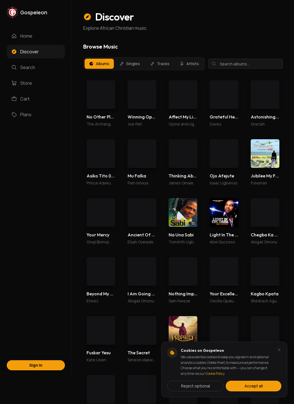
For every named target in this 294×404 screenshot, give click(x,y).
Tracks (159, 63)
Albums (99, 63)
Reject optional (195, 386)
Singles (129, 63)
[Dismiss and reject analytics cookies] (279, 349)
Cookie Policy (214, 373)
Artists (189, 63)
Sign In (35, 365)
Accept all (254, 386)
